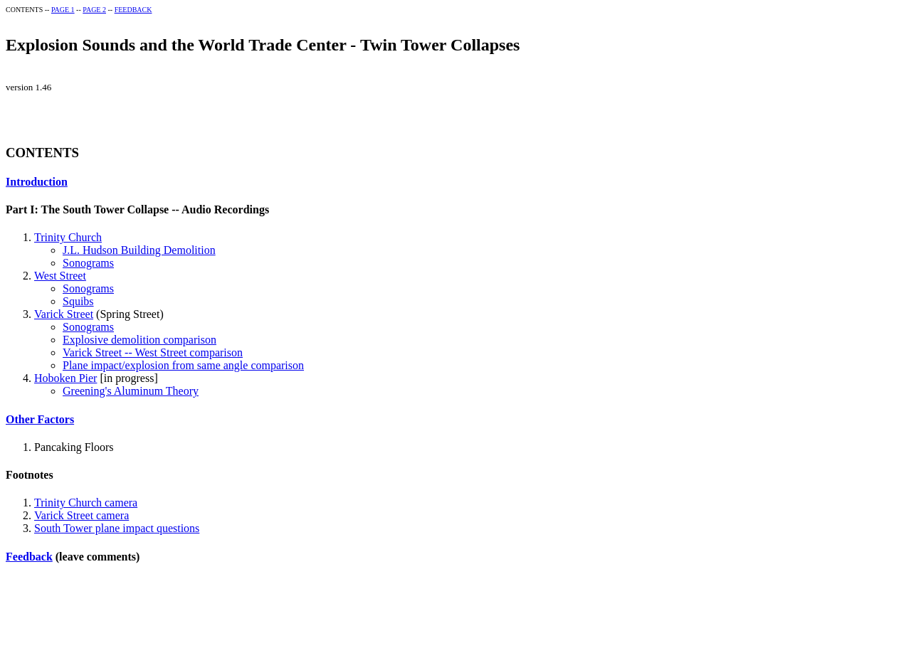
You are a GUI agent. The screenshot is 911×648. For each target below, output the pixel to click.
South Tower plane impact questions (116, 528)
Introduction (37, 182)
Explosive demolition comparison (139, 340)
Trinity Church (68, 237)
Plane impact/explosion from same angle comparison (183, 365)
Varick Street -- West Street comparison (153, 352)
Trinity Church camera (85, 502)
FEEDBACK (133, 10)
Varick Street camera (81, 515)
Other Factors (40, 419)
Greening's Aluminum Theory (131, 391)
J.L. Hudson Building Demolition (139, 250)
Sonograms (88, 263)
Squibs (78, 301)
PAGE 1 (63, 10)
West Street (60, 276)
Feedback (29, 557)
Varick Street (63, 314)
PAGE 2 (94, 10)
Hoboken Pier (65, 378)
